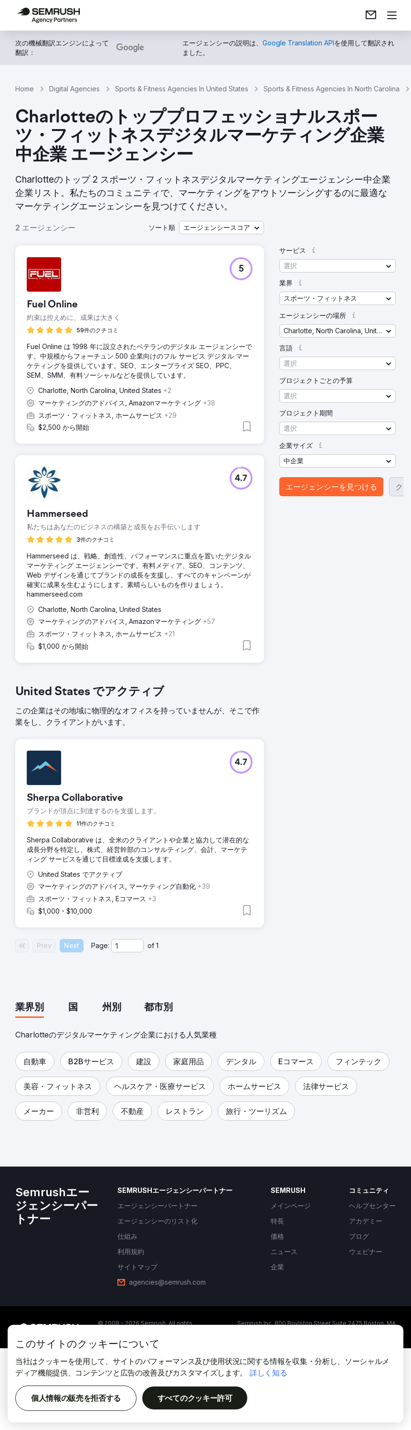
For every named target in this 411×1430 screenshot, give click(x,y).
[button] (221, 227)
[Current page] (127, 945)
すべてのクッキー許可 (195, 1398)
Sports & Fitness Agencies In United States (181, 89)
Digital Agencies (74, 89)
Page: (100, 945)
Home (24, 89)
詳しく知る (268, 1372)
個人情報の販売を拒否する (76, 1398)
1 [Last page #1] (157, 945)
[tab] (29, 1007)
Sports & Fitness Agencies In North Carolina (331, 89)
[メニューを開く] (391, 15)
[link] (371, 15)
